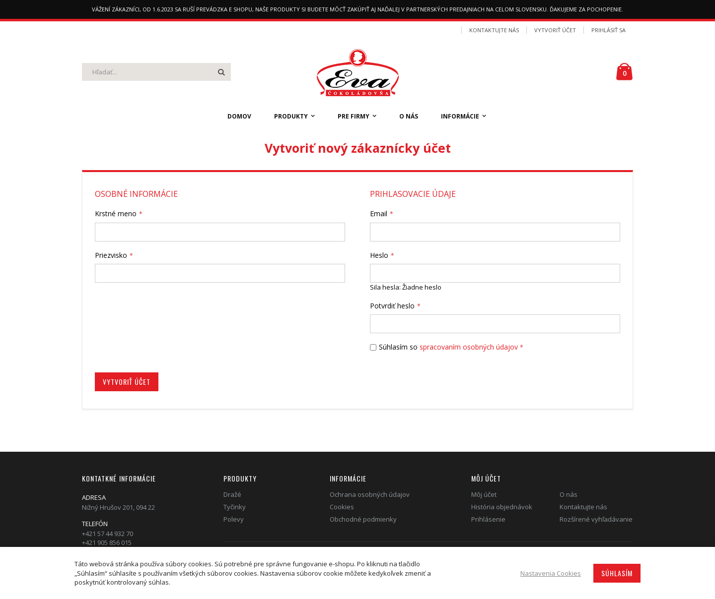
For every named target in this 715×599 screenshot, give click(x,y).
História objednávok (501, 506)
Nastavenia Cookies (550, 573)
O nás (568, 494)
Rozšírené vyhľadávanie (596, 519)
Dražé (232, 494)
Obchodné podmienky (363, 519)
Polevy (233, 519)
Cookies (342, 506)
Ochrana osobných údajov (370, 494)
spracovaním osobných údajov (469, 347)
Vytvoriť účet (555, 30)
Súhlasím (617, 573)
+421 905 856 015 (107, 542)
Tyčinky (234, 506)
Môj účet (484, 494)
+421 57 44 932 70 (107, 533)
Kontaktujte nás (494, 30)
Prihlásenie (488, 519)
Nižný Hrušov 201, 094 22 (118, 507)
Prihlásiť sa (608, 30)
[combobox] (156, 72)
